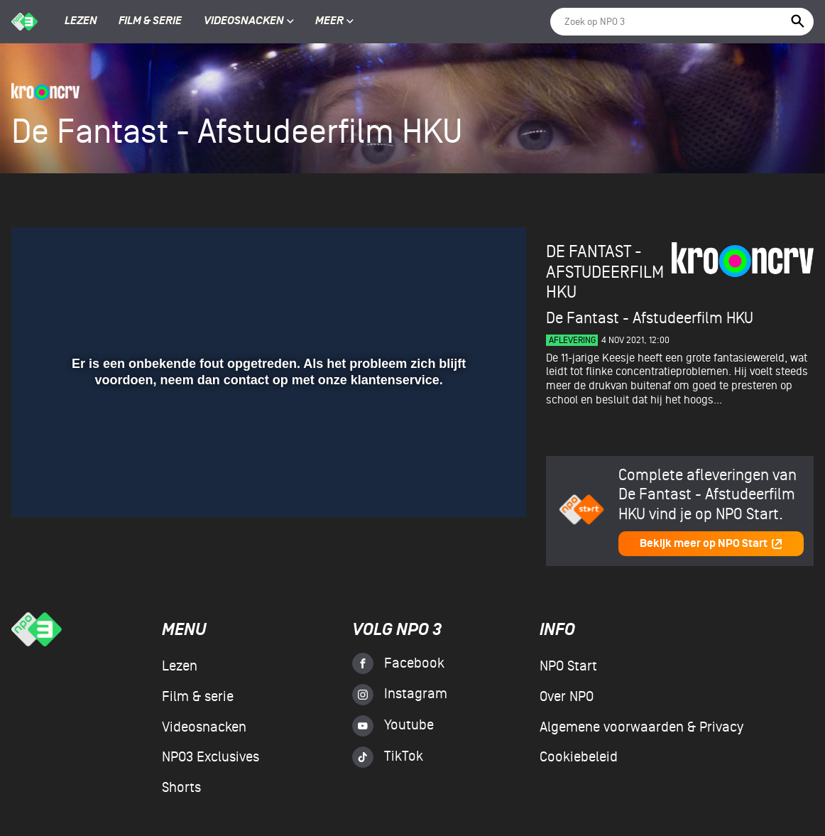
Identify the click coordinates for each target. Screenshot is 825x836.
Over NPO (567, 697)
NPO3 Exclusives (210, 757)
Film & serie (150, 21)
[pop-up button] (469, 486)
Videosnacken (244, 21)
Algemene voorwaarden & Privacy (641, 727)
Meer (334, 21)
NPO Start (568, 666)
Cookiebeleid (579, 757)
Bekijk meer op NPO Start (711, 543)
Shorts (181, 788)
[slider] (267, 457)
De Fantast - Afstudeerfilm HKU (605, 272)
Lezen (81, 21)
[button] (39, 486)
